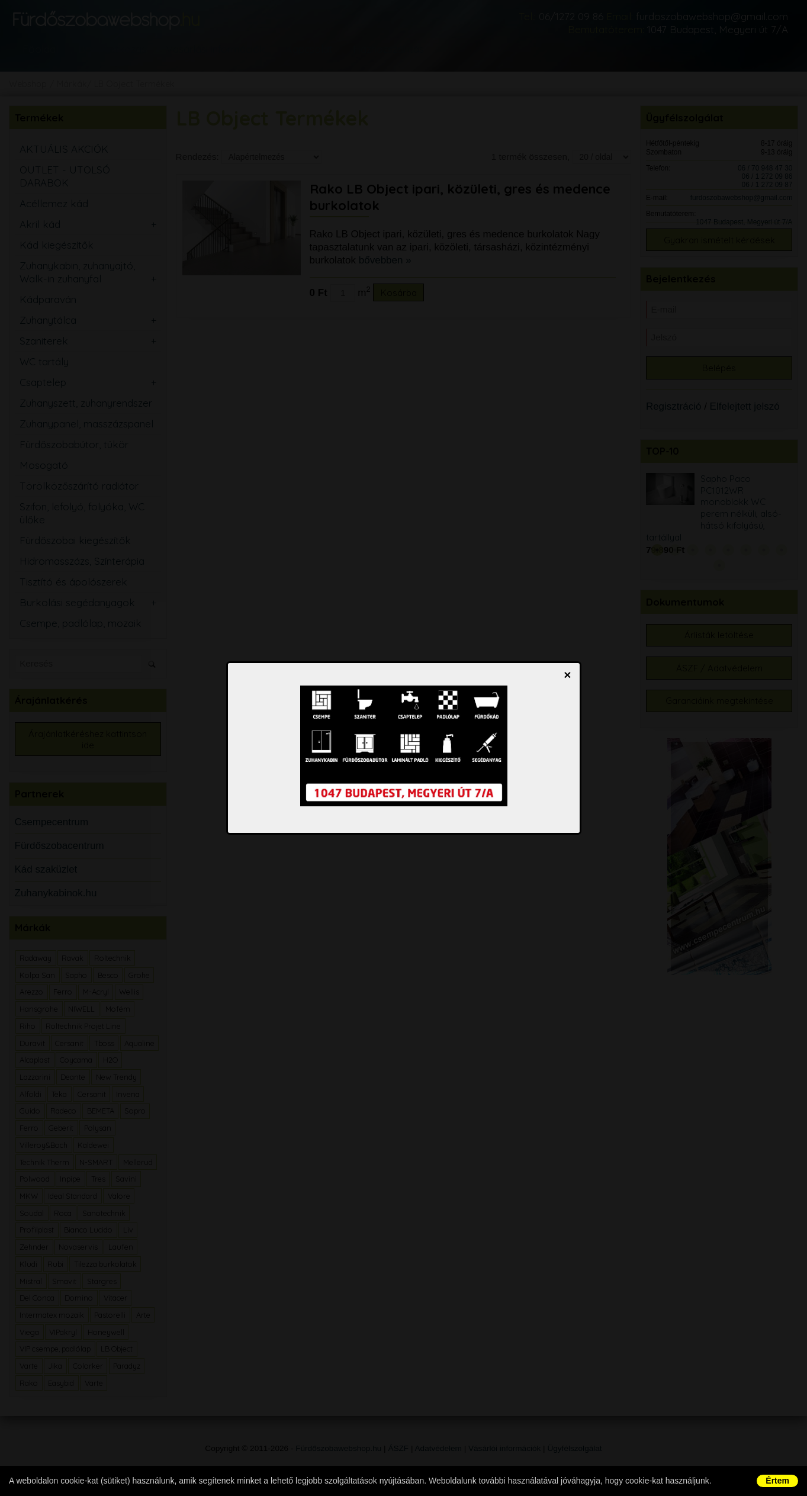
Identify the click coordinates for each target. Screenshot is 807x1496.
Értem (777, 1480)
